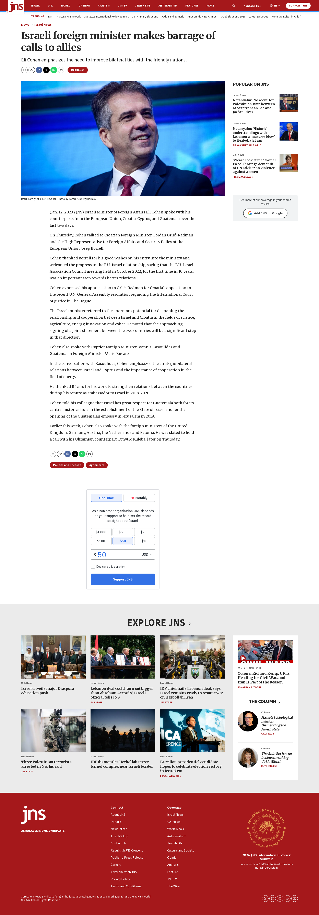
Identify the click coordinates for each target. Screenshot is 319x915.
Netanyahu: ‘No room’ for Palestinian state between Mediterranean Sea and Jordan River (254, 106)
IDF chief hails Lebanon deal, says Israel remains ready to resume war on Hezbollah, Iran (191, 693)
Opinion (84, 6)
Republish (77, 70)
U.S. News (238, 155)
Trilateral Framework (68, 17)
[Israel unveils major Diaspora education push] (53, 657)
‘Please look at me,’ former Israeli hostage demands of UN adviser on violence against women (254, 166)
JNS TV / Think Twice (249, 668)
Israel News (43, 24)
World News (167, 756)
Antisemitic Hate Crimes (202, 17)
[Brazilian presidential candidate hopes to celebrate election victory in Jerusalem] (192, 730)
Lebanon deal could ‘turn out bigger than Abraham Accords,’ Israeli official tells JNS (122, 693)
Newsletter (252, 6)
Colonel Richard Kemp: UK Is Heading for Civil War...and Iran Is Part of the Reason (264, 677)
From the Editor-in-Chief (286, 17)
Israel (35, 6)
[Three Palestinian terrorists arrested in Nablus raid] (53, 730)
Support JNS (298, 6)
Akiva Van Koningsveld (247, 145)
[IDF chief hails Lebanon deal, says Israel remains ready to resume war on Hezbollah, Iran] (192, 657)
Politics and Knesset (67, 465)
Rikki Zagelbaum (243, 177)
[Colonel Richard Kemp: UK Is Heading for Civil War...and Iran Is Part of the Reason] (265, 651)
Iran (50, 17)
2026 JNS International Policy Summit (266, 857)
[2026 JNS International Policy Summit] (266, 828)
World (65, 6)
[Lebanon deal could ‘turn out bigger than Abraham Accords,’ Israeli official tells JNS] (123, 657)
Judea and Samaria (172, 17)
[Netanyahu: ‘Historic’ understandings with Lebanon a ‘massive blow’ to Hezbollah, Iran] (289, 131)
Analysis (104, 6)
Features (191, 6)
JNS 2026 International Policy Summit (106, 17)
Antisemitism (167, 6)
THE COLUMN (265, 701)
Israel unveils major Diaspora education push (47, 690)
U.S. (50, 6)
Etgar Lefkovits (170, 776)
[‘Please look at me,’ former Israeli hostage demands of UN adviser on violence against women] (289, 163)
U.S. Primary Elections (145, 17)
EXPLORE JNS (159, 623)
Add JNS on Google (265, 213)
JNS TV (122, 6)
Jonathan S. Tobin (249, 687)
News (25, 24)
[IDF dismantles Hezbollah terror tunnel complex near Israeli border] (123, 730)
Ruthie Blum (269, 766)
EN (275, 6)
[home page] (16, 7)
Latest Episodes (258, 17)
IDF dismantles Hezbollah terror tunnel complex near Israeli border (122, 764)
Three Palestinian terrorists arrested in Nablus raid (46, 764)
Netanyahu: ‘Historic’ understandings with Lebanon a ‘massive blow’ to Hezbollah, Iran (254, 134)
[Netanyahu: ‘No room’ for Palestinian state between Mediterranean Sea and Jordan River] (289, 103)
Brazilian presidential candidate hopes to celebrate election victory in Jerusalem (191, 766)
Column (265, 712)
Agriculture (96, 465)
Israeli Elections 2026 (232, 17)
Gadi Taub (267, 734)
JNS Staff (96, 702)
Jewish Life (142, 6)
